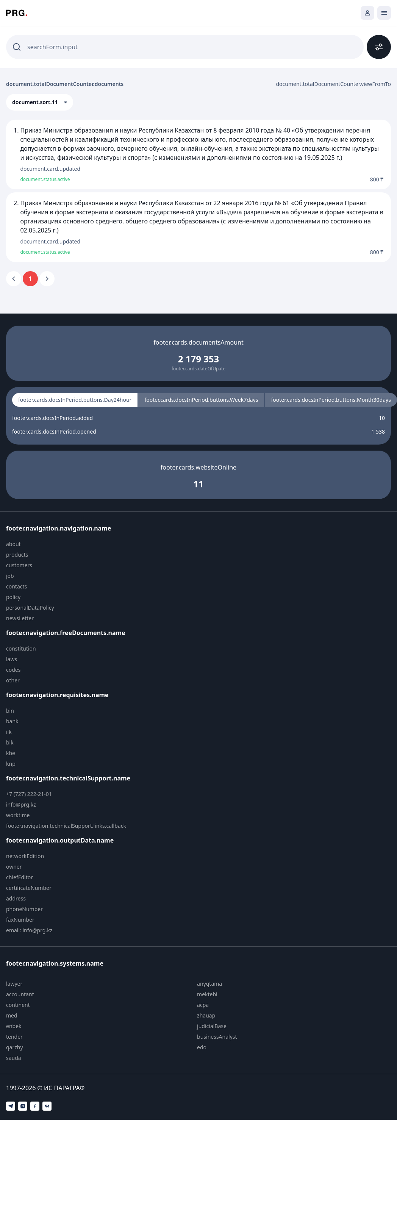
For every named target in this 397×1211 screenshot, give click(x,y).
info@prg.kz (21, 804)
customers (19, 565)
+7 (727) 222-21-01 (29, 793)
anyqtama (209, 983)
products (17, 554)
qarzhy (14, 1047)
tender (14, 1036)
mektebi (207, 994)
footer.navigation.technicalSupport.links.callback (66, 825)
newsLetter (20, 618)
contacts (16, 586)
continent (18, 1004)
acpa (203, 1004)
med (11, 1015)
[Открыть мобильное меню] (384, 13)
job (10, 575)
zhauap (206, 1015)
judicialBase (212, 1026)
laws (11, 659)
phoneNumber (24, 909)
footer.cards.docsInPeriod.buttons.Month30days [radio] (331, 399)
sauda (13, 1057)
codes (13, 669)
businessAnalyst (217, 1036)
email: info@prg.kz (29, 930)
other (13, 680)
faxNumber (20, 919)
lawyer (14, 983)
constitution (21, 648)
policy (13, 597)
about (13, 544)
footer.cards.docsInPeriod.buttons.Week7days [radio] (201, 399)
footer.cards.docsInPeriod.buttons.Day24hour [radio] (74, 399)
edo (201, 1047)
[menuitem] (71, 544)
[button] (39, 102)
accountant (20, 994)
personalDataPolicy (30, 607)
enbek (14, 1026)
